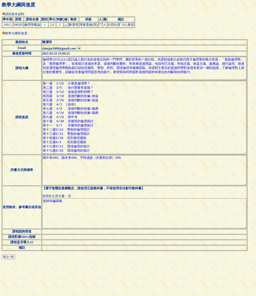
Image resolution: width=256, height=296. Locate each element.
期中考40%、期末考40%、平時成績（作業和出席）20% (147, 194)
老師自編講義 (147, 243)
